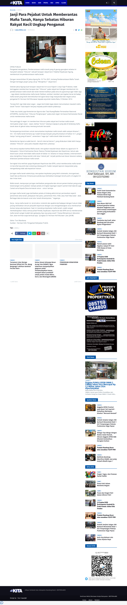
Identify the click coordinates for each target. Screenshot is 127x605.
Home (84, 600)
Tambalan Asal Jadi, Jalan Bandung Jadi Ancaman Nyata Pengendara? (106, 222)
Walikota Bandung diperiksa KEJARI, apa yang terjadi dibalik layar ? (107, 459)
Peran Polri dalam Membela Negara (103, 485)
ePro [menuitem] (57, 3)
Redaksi (97, 600)
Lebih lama (77, 282)
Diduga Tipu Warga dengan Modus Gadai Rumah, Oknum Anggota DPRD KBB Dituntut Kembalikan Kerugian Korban (107, 437)
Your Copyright (22, 598)
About (90, 600)
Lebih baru (14, 282)
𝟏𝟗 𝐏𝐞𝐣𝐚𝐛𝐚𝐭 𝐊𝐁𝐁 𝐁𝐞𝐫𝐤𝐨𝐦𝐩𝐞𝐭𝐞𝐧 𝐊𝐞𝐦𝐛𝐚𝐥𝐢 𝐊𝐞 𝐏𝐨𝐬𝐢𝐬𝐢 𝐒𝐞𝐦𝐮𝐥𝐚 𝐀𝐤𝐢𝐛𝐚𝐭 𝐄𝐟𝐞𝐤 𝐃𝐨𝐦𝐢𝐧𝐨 (106, 260)
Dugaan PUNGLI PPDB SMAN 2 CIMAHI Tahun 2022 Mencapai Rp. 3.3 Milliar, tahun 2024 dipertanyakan (100, 385)
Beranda (12, 10)
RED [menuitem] (52, 3)
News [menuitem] (34, 3)
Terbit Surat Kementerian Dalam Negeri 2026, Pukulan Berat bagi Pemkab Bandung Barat (106, 194)
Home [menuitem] (27, 3)
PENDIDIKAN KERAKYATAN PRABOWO (69, 263)
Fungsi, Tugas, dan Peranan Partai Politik (107, 475)
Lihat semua (78, 239)
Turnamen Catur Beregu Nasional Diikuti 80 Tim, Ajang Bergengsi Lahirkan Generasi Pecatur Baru (21, 265)
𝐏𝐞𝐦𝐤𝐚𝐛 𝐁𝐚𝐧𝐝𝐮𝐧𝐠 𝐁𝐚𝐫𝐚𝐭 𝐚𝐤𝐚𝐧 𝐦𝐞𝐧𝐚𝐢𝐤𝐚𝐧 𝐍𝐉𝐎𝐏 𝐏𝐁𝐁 (106, 271)
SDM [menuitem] (39, 3)
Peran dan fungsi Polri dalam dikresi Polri (105, 494)
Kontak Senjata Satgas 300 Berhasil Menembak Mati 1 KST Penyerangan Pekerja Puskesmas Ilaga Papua (106, 234)
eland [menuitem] (64, 3)
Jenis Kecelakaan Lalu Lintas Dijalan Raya (105, 538)
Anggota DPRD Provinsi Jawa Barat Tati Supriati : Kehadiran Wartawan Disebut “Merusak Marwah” (107, 410)
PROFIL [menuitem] (45, 3)
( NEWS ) (19, 10)
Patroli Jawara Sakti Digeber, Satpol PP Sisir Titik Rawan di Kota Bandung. (105, 247)
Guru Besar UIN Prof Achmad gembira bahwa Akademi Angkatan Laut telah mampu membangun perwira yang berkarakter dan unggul (106, 208)
